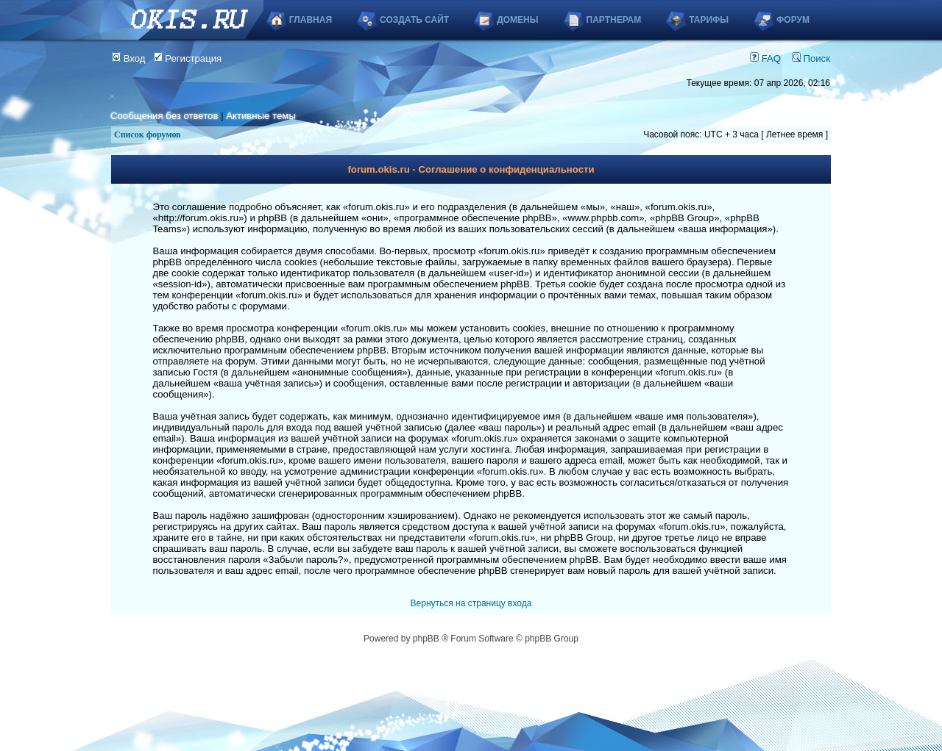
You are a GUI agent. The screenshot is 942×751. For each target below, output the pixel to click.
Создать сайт (414, 20)
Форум (793, 20)
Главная (310, 20)
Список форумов (147, 134)
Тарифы (709, 20)
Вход (129, 58)
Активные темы (261, 115)
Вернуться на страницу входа (471, 603)
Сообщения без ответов (164, 115)
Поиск (811, 58)
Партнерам (614, 20)
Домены (517, 20)
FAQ (765, 58)
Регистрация (188, 58)
